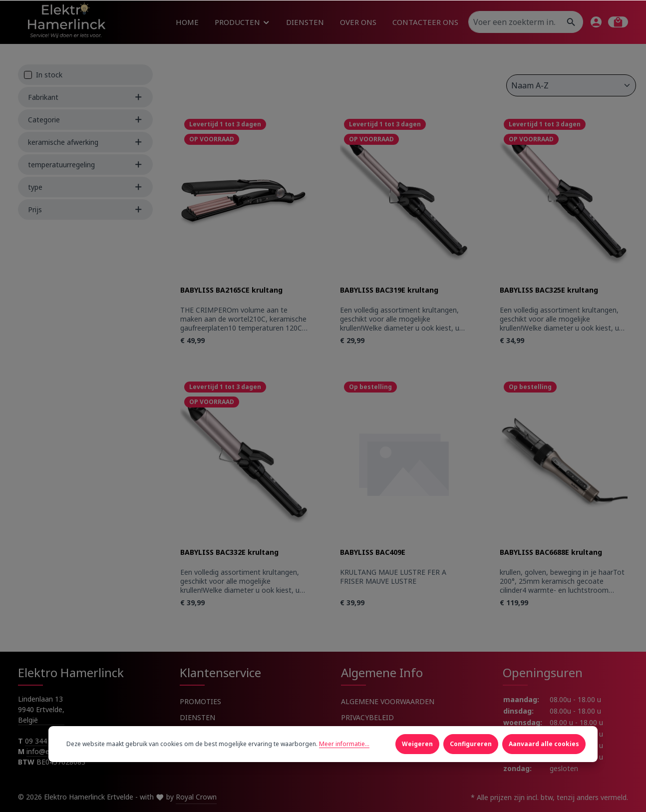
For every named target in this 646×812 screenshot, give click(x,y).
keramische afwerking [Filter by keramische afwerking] (85, 142)
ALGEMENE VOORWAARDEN (387, 701)
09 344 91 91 (46, 741)
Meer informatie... (344, 744)
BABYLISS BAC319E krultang (389, 290)
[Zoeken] (571, 22)
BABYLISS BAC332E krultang (229, 552)
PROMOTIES (200, 701)
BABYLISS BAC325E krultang (549, 290)
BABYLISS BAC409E (372, 552)
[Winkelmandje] (618, 21)
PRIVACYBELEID (367, 717)
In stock (49, 74)
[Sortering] (571, 85)
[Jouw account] (596, 21)
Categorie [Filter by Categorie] (85, 119)
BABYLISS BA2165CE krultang (231, 290)
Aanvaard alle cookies (544, 744)
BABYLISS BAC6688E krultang (551, 552)
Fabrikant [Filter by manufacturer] (85, 97)
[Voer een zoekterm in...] (514, 22)
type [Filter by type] (85, 187)
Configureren (471, 744)
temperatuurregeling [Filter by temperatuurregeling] (85, 164)
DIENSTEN (197, 717)
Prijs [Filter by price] (85, 209)
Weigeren (417, 744)
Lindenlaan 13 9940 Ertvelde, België (41, 709)
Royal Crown (196, 797)
